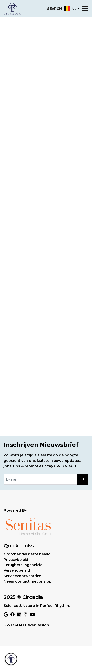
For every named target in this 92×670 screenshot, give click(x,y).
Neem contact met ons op (28, 581)
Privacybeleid (16, 559)
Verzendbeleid (17, 570)
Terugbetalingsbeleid (23, 565)
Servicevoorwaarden (22, 576)
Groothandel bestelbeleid (27, 554)
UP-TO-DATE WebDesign (26, 625)
